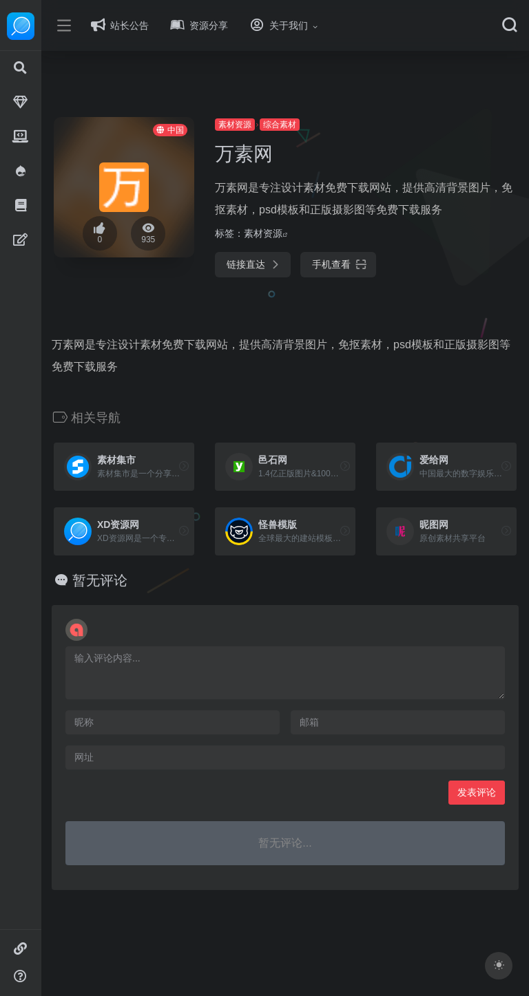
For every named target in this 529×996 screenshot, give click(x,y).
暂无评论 (118, 580)
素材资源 (247, 124)
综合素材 (292, 124)
